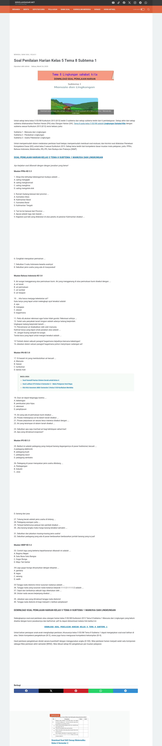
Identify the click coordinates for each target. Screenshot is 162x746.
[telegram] (141, 2)
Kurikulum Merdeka (83, 9)
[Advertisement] (59, 34)
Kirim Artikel (111, 9)
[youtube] (114, 2)
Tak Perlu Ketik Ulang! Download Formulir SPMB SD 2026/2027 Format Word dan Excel (128, 83)
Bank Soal (66, 9)
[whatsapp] (146, 2)
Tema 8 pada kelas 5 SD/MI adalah (44, 128)
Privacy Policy (81, 737)
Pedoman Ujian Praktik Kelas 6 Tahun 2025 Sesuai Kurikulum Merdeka (127, 64)
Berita (28, 9)
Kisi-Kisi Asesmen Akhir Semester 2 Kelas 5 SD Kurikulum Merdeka (48, 398)
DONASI (99, 9)
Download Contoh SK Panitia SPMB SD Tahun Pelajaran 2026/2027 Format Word (129, 53)
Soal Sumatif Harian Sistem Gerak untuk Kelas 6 (41, 390)
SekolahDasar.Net (84, 742)
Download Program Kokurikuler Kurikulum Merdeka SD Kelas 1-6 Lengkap (129, 165)
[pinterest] (59, 712)
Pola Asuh (54, 9)
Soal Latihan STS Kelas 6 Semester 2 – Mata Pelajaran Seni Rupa (47, 394)
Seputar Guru (40, 9)
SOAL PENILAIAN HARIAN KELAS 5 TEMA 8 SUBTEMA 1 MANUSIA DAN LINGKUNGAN (58, 164)
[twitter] (130, 2)
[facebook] (125, 2)
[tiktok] (119, 2)
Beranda (17, 9)
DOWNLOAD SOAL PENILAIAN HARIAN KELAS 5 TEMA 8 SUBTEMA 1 (58, 643)
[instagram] (135, 2)
